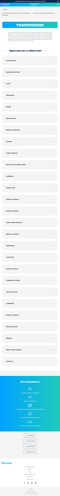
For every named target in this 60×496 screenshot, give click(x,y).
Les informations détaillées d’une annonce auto (43, 13)
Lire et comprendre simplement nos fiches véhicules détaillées (16, 13)
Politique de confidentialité (31, 492)
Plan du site (30, 479)
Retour (5, 9)
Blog (30, 471)
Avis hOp (30, 476)
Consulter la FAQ (30, 446)
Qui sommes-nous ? (30, 466)
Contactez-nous (34, 5)
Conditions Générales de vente (31, 494)
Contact (30, 469)
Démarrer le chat (30, 452)
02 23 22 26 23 (35, 3)
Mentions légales (31, 490)
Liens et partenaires (30, 474)
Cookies (31, 488)
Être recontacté (30, 441)
